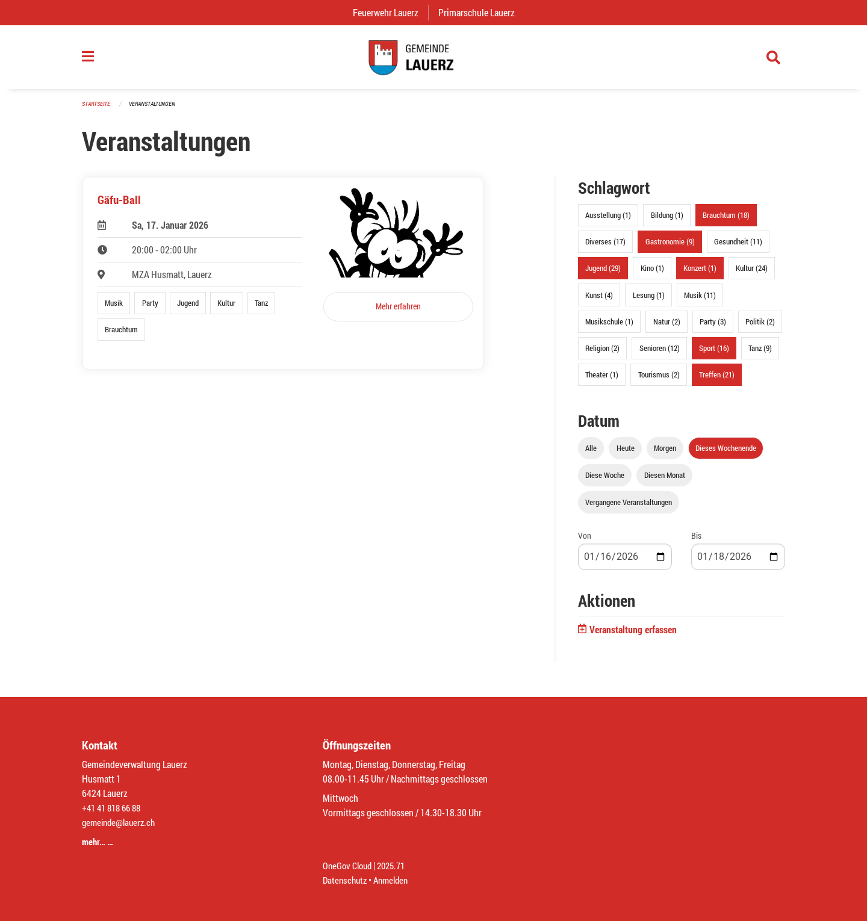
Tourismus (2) (659, 380)
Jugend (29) (603, 274)
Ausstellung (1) (608, 221)
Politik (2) (760, 327)
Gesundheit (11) (738, 247)
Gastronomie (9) (670, 247)
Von (584, 541)
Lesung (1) (649, 300)
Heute (626, 454)
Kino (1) (652, 274)
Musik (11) (700, 300)
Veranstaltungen (157, 109)
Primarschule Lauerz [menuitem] (481, 12)
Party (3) (713, 327)
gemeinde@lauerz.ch (121, 822)
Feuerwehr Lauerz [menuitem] (390, 12)
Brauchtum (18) (726, 221)
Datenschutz (346, 879)
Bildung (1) (667, 221)
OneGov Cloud (349, 865)
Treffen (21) (717, 380)
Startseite (97, 109)
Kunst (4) (599, 300)
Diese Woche (604, 481)
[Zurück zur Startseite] (433, 60)
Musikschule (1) (609, 327)
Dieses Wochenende (725, 454)
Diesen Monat (664, 481)
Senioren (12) (659, 353)
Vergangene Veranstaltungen (628, 508)
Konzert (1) (699, 274)
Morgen (665, 454)
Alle (591, 454)
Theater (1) (601, 380)
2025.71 (396, 865)
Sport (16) (714, 353)
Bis (696, 541)
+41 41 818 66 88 (114, 807)
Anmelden (395, 879)
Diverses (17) (605, 247)
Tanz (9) (760, 353)
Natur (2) (666, 327)
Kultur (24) (752, 274)
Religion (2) (602, 353)
